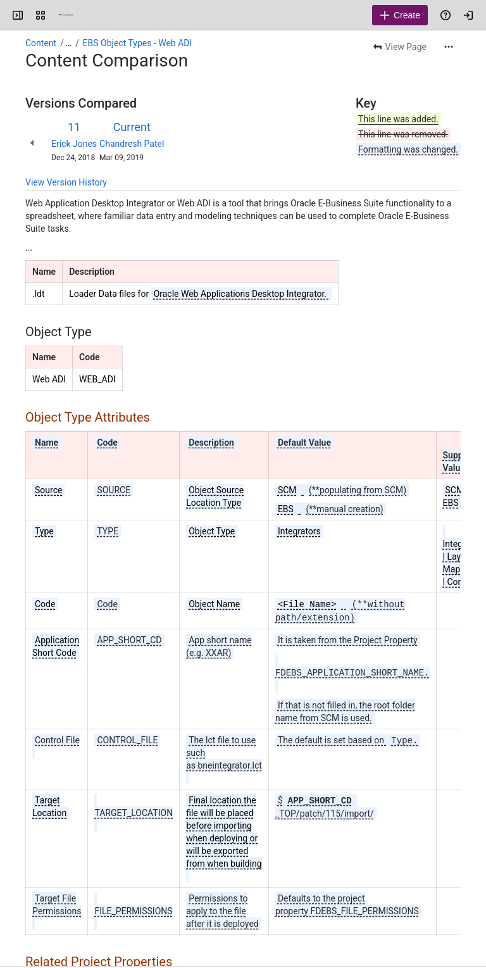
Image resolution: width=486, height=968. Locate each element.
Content (40, 43)
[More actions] (449, 46)
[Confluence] (66, 15)
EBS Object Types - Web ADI (137, 43)
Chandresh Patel (131, 144)
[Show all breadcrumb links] (68, 43)
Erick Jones (74, 144)
